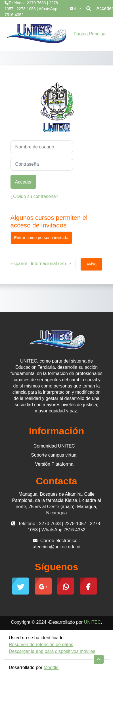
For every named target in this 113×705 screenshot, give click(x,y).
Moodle (51, 667)
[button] (75, 8)
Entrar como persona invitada (41, 237)
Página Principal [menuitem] (90, 33)
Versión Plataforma (54, 464)
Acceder (23, 181)
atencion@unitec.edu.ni (25, 26)
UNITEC (92, 622)
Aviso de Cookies (91, 266)
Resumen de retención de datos (41, 644)
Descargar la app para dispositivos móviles (52, 651)
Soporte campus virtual (54, 455)
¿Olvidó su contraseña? (34, 196)
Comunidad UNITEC (54, 446)
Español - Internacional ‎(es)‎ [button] (39, 263)
